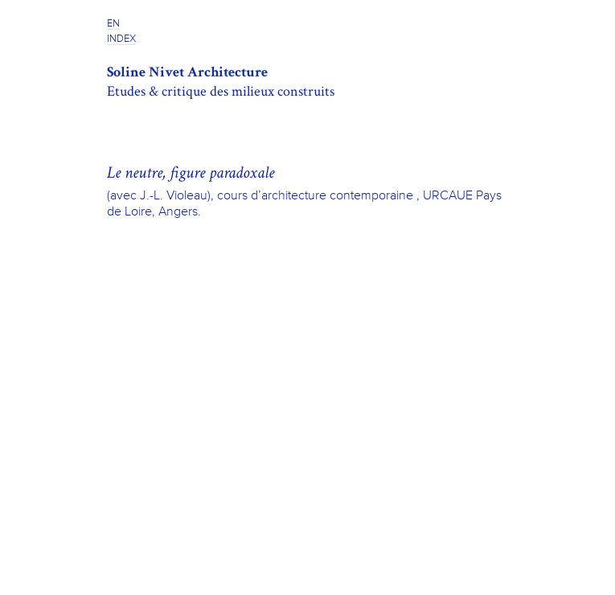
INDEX (121, 39)
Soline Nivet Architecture (187, 72)
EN (113, 23)
